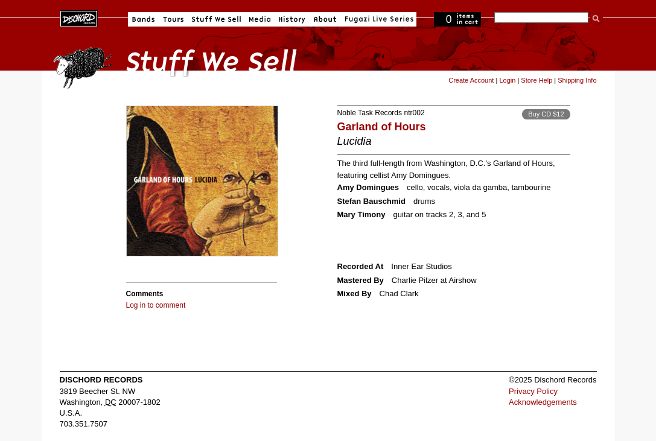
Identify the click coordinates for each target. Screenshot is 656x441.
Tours (173, 19)
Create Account (471, 80)
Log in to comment (156, 305)
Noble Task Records (370, 113)
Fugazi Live (378, 19)
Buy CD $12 (546, 114)
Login (507, 80)
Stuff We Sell (216, 19)
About (325, 19)
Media (259, 19)
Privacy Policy (533, 391)
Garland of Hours (381, 127)
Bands (143, 19)
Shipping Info (577, 80)
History (292, 19)
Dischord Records (79, 17)
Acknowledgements (543, 402)
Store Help (536, 80)
